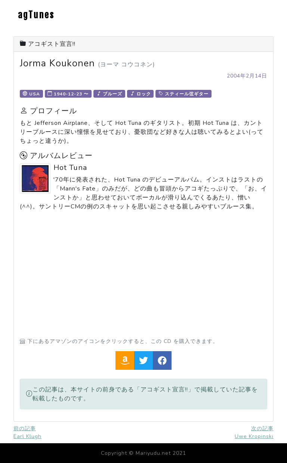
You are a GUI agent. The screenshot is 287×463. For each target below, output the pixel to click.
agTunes (36, 15)
